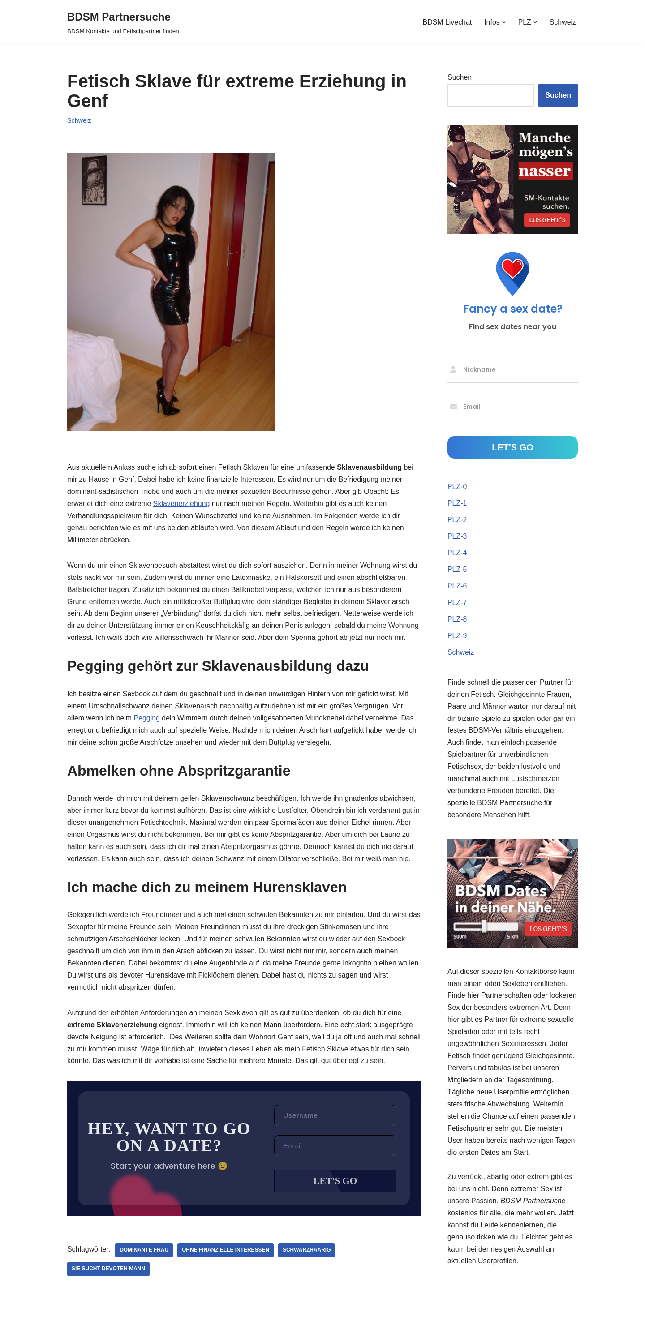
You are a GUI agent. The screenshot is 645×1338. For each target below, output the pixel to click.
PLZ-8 (457, 619)
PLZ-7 (457, 603)
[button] (503, 22)
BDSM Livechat (446, 22)
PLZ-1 (457, 503)
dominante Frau (144, 1267)
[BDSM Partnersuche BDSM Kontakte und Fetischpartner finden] (123, 22)
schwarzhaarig (308, 1267)
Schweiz (562, 22)
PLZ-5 (457, 570)
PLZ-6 (457, 586)
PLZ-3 (457, 536)
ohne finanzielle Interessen (226, 1267)
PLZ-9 (457, 636)
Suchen (459, 77)
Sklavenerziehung (182, 504)
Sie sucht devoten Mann (109, 1286)
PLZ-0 (457, 486)
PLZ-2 (457, 519)
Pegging (147, 732)
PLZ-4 (457, 553)
